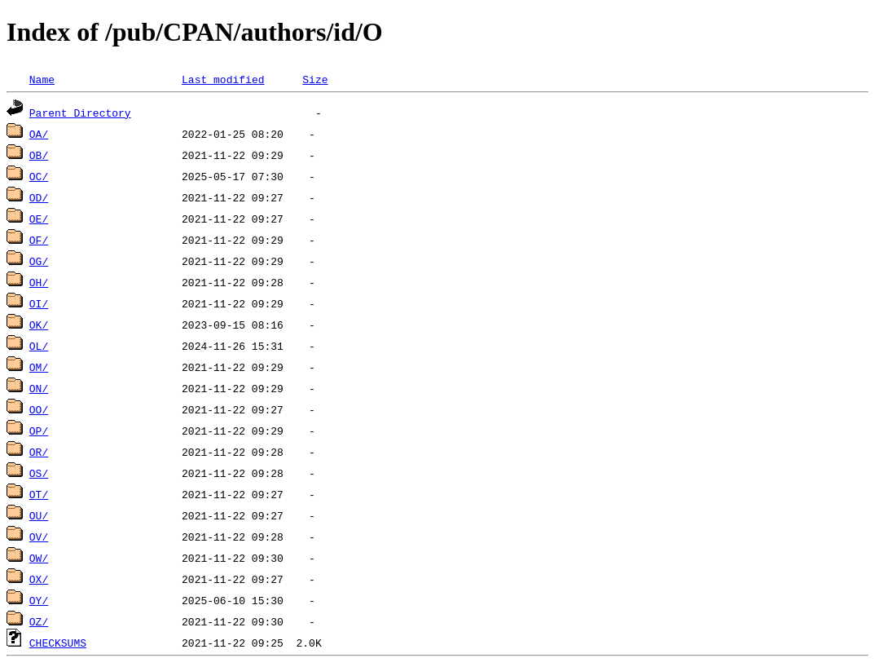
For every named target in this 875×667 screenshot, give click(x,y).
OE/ (38, 218)
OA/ (38, 133)
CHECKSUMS (57, 642)
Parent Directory (80, 112)
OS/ (38, 473)
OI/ (38, 303)
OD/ (38, 197)
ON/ (38, 388)
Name (42, 79)
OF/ (38, 239)
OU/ (38, 515)
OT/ (38, 494)
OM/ (38, 367)
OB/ (38, 155)
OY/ (38, 600)
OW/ (38, 557)
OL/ (38, 345)
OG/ (38, 261)
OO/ (38, 409)
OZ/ (38, 621)
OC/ (38, 176)
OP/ (38, 430)
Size (315, 79)
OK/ (38, 324)
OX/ (38, 579)
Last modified (223, 79)
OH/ (38, 282)
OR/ (38, 451)
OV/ (38, 536)
